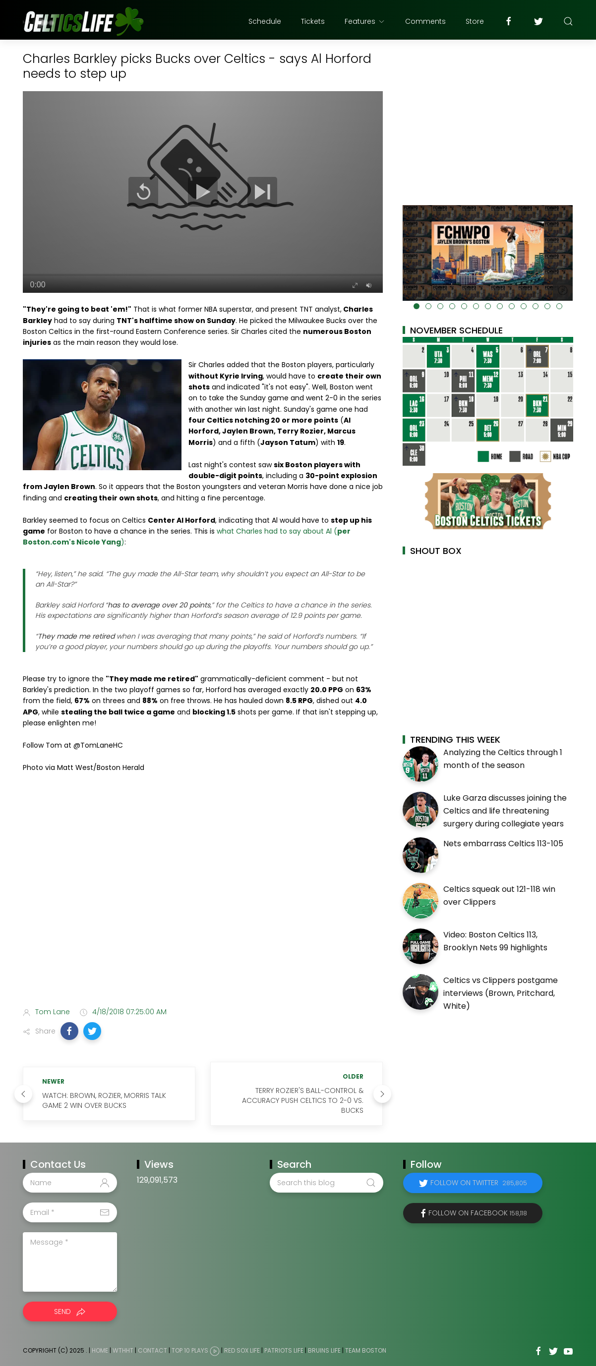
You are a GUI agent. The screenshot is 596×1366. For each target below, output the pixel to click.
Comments (425, 21)
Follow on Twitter (478, 1183)
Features (365, 21)
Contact (152, 1350)
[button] (69, 1031)
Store (475, 21)
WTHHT (123, 1350)
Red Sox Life (242, 1350)
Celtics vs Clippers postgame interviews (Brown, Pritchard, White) (500, 993)
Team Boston (365, 1350)
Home (100, 1350)
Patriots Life (283, 1350)
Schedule (264, 21)
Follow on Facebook (477, 1213)
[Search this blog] (326, 1183)
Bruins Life (324, 1350)
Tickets (313, 21)
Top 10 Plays (190, 1350)
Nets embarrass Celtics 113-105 (503, 843)
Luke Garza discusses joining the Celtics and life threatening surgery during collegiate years (505, 810)
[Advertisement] (203, 921)
